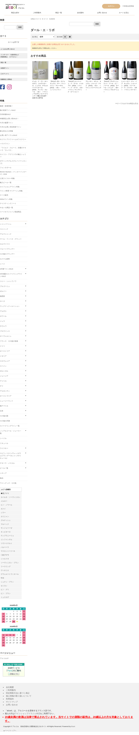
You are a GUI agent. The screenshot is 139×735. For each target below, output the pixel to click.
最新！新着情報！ (6, 106)
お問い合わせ (102, 13)
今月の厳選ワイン (6, 123)
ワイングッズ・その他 (8, 483)
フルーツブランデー (7, 249)
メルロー (4, 501)
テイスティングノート (8, 203)
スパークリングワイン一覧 (10, 426)
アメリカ (3, 381)
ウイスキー (4, 448)
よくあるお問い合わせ (8, 49)
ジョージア (4, 376)
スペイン (3, 366)
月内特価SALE (5, 114)
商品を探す (15, 13)
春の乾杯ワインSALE (8, 110)
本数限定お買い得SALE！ (9, 118)
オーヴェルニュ (5, 336)
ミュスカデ (5, 597)
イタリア (3, 356)
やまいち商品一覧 (6, 207)
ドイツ (2, 346)
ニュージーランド (6, 401)
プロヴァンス (5, 331)
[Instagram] (9, 87)
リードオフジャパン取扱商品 (10, 212)
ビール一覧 (4, 468)
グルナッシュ (6, 520)
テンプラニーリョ (7, 536)
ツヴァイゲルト (6, 543)
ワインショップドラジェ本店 (27, 713)
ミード (2, 264)
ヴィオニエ (5, 570)
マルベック (5, 524)
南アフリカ (4, 406)
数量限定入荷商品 (6, 79)
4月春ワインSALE (6, 269)
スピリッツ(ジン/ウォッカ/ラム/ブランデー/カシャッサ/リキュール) (10, 455)
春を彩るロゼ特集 (6, 131)
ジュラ (2, 321)
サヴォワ (3, 326)
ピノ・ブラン (6, 593)
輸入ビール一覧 (5, 182)
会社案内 (80, 13)
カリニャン (5, 516)
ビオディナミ (5, 74)
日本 (1, 411)
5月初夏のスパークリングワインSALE (11, 275)
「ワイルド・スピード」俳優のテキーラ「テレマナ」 (13, 149)
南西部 (2, 296)
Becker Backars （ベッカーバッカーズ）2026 (13, 173)
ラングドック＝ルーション (10, 306)
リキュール (4, 443)
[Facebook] (2, 87)
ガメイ (3, 509)
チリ (1, 386)
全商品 (33, 19)
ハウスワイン (5, 143)
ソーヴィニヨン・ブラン (10, 563)
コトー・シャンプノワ (8, 281)
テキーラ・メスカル (7, 463)
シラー (3, 512)
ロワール (3, 316)
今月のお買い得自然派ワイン (10, 127)
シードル (3, 438)
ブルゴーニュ (5, 286)
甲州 (2, 578)
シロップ (3, 473)
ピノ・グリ (5, 589)
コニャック (4, 229)
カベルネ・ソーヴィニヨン (10, 497)
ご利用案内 (37, 13)
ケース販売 (4, 195)
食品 (1, 478)
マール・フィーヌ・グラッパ (10, 239)
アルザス (3, 311)
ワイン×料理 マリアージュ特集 (11, 191)
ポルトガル (4, 371)
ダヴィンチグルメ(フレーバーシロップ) (13, 162)
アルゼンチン (5, 391)
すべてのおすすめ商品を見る (127, 103)
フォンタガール (5, 167)
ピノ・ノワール (6, 505)
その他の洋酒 (5, 421)
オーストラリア (5, 396)
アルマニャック (5, 234)
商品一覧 (58, 13)
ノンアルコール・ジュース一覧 (10, 432)
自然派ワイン (5, 68)
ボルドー (3, 291)
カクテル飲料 (5, 259)
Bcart (73, 726)
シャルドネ (5, 559)
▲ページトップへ (10, 730)
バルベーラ (5, 547)
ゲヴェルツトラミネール (10, 574)
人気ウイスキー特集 (7, 178)
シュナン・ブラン (7, 582)
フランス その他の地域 (9, 341)
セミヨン (4, 586)
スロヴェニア (5, 361)
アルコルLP (4, 658)
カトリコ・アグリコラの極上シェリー (13, 155)
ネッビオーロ (6, 532)
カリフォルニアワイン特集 (10, 187)
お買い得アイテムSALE (8, 135)
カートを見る (124, 13)
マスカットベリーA (8, 551)
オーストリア (5, 351)
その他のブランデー (7, 254)
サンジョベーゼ (6, 528)
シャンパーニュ (5, 224)
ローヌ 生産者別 (49, 19)
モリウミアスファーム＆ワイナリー (13, 139)
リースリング (6, 566)
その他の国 (4, 416)
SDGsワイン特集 (6, 199)
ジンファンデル (6, 539)
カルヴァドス (5, 244)
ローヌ (39, 19)
